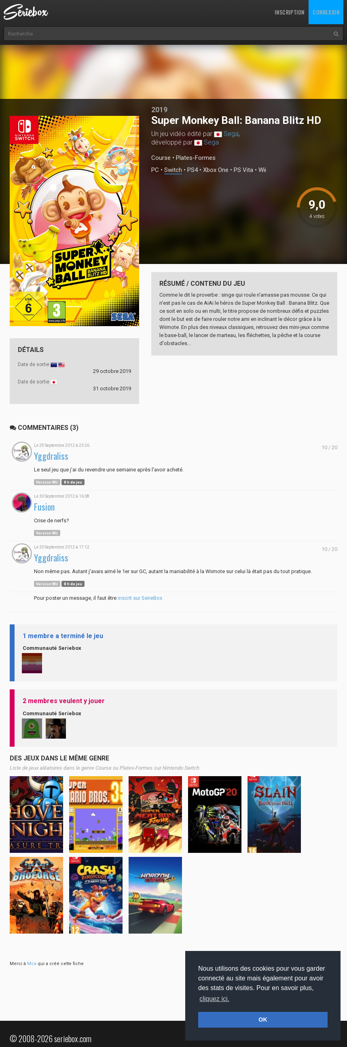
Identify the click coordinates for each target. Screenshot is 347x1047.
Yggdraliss (51, 456)
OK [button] (262, 1019)
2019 (159, 109)
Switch (173, 170)
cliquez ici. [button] (214, 998)
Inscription (290, 12)
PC (155, 170)
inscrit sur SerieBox (140, 598)
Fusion (44, 506)
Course (161, 157)
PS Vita (243, 170)
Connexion (326, 12)
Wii (262, 170)
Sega (231, 134)
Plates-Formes (196, 157)
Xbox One (216, 170)
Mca (31, 963)
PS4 (192, 170)
